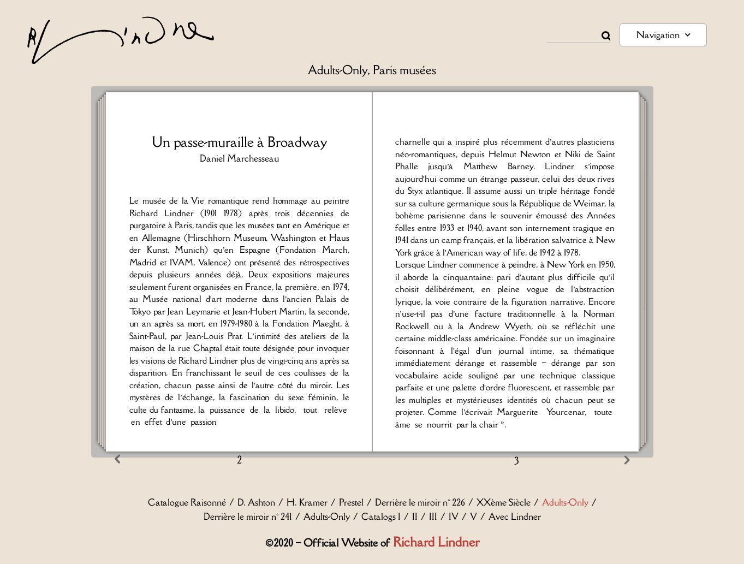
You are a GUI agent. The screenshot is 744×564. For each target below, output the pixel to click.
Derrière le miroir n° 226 (420, 502)
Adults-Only (565, 502)
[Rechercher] (606, 36)
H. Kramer (307, 502)
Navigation (663, 34)
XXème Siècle (504, 502)
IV (454, 516)
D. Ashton (256, 502)
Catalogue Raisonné (187, 502)
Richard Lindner (436, 541)
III (433, 516)
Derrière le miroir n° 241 (248, 516)
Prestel (351, 502)
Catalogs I (381, 516)
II (415, 516)
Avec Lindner (515, 516)
